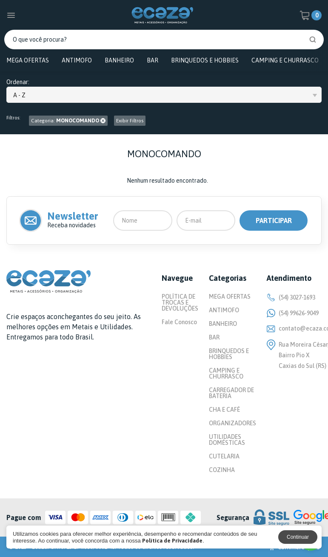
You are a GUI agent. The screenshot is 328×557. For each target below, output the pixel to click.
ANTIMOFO (77, 60)
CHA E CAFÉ (224, 410)
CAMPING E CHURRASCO (285, 60)
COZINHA (222, 470)
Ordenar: (17, 82)
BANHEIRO (119, 60)
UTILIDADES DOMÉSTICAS (227, 440)
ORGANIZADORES (232, 423)
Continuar (298, 537)
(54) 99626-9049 (293, 313)
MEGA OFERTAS (27, 60)
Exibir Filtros (129, 121)
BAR (152, 60)
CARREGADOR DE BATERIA (231, 393)
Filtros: (13, 118)
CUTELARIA (224, 456)
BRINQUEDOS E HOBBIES (205, 60)
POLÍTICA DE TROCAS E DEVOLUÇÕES (180, 302)
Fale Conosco (179, 322)
